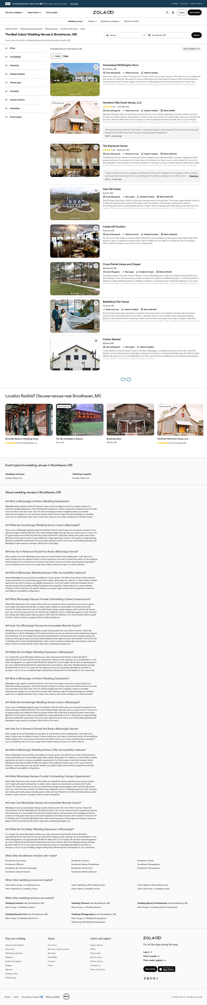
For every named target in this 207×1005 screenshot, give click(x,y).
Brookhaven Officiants (14, 864)
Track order (95, 953)
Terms (16, 997)
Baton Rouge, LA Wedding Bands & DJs (21, 918)
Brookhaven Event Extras (15, 861)
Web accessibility (53, 997)
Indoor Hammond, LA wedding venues (153, 889)
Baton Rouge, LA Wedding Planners (86, 907)
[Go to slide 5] (79, 94)
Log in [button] (181, 12)
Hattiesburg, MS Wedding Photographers (88, 922)
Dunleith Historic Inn (13, 478)
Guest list (9, 949)
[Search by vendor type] (126, 35)
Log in (147, 952)
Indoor (83, 29)
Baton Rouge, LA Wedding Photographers (88, 918)
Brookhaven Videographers (148, 864)
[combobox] (169, 35)
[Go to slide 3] (75, 94)
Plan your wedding (14, 12)
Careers (51, 961)
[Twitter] (151, 979)
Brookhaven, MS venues (69, 29)
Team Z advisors (97, 969)
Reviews (52, 953)
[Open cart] (173, 12)
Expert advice (35, 12)
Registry (9, 957)
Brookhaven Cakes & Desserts (17, 872)
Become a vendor (131, 21)
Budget (8, 965)
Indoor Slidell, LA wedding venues (85, 889)
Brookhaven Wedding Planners (84, 872)
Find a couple (51, 12)
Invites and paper (13, 961)
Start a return (96, 957)
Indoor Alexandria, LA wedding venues (21, 889)
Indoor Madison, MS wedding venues (152, 885)
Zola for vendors (196, 3)
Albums (8, 969)
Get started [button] (194, 12)
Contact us (95, 965)
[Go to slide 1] (71, 94)
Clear (66, 56)
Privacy (7, 997)
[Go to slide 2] (73, 94)
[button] (144, 35)
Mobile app (10, 977)
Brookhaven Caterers (80, 861)
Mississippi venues (51, 29)
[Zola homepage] (103, 12)
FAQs (92, 949)
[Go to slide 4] (77, 94)
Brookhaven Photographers (148, 868)
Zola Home (184, 3)
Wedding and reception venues (31, 29)
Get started (150, 969)
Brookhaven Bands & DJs (81, 868)
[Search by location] (168, 35)
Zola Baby (174, 3)
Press (50, 965)
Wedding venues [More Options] (76, 21)
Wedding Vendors (11, 29)
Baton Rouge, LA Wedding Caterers (20, 907)
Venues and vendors (14, 945)
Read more (193, 176)
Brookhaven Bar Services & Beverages (21, 868)
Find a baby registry (154, 960)
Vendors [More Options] (92, 21)
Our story (52, 945)
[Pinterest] (148, 979)
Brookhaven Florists (145, 861)
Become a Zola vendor (58, 949)
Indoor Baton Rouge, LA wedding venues (22, 885)
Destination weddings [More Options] (110, 21)
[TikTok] (157, 979)
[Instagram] (154, 979)
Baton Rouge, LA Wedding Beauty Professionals (157, 907)
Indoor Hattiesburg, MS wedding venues (88, 885)
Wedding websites (14, 953)
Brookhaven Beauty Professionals (85, 864)
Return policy (96, 961)
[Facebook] (144, 979)
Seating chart (11, 973)
